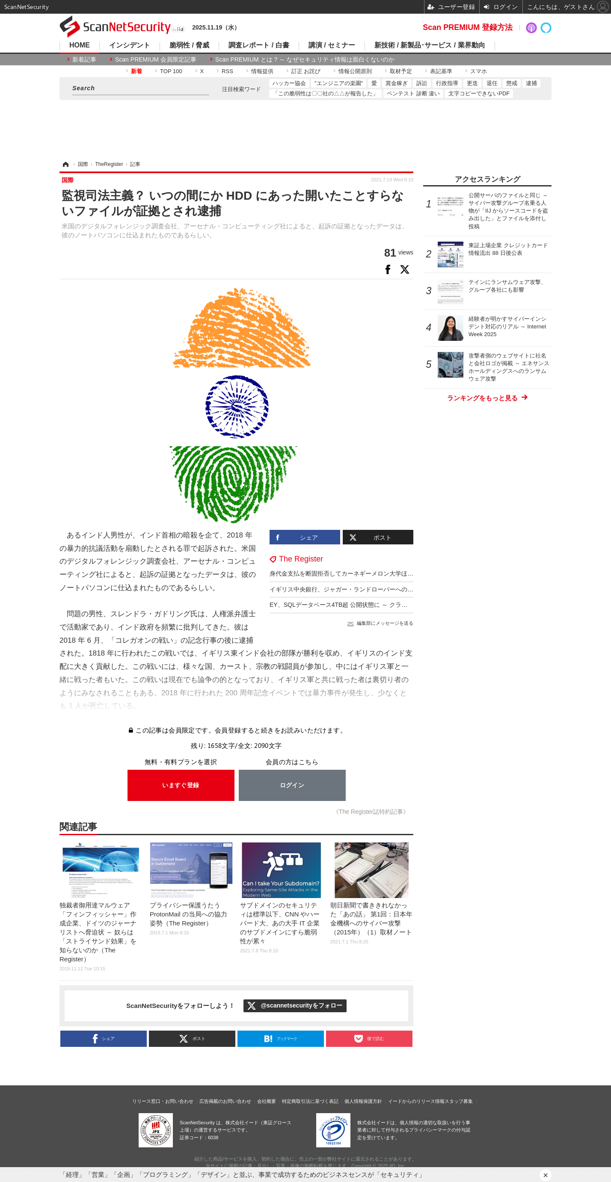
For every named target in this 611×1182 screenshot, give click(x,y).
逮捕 (531, 83)
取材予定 (401, 71)
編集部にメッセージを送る (385, 623)
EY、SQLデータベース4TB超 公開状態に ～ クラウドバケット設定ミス (365, 604)
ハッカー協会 (289, 83)
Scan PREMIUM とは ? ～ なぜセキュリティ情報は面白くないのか (304, 59)
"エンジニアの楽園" (338, 83)
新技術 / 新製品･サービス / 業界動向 (429, 45)
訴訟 (421, 83)
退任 (492, 83)
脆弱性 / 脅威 (189, 45)
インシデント (129, 45)
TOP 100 (171, 71)
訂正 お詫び (306, 71)
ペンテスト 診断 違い (413, 93)
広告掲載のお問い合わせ (225, 1101)
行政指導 (447, 83)
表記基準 (441, 71)
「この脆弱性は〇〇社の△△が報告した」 (325, 93)
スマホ (478, 71)
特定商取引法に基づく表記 (310, 1101)
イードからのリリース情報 (416, 1101)
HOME (79, 45)
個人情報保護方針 (363, 1101)
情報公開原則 (355, 71)
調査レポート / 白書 (258, 45)
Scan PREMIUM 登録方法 (468, 27)
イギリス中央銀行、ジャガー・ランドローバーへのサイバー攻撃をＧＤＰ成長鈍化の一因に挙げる (401, 589)
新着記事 (84, 59)
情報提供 (262, 71)
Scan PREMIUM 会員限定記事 (155, 59)
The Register (301, 559)
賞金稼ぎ (397, 83)
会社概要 (266, 1101)
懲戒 (511, 83)
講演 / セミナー (331, 45)
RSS (227, 71)
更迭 (472, 83)
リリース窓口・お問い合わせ (162, 1101)
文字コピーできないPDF (479, 93)
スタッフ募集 (459, 1101)
